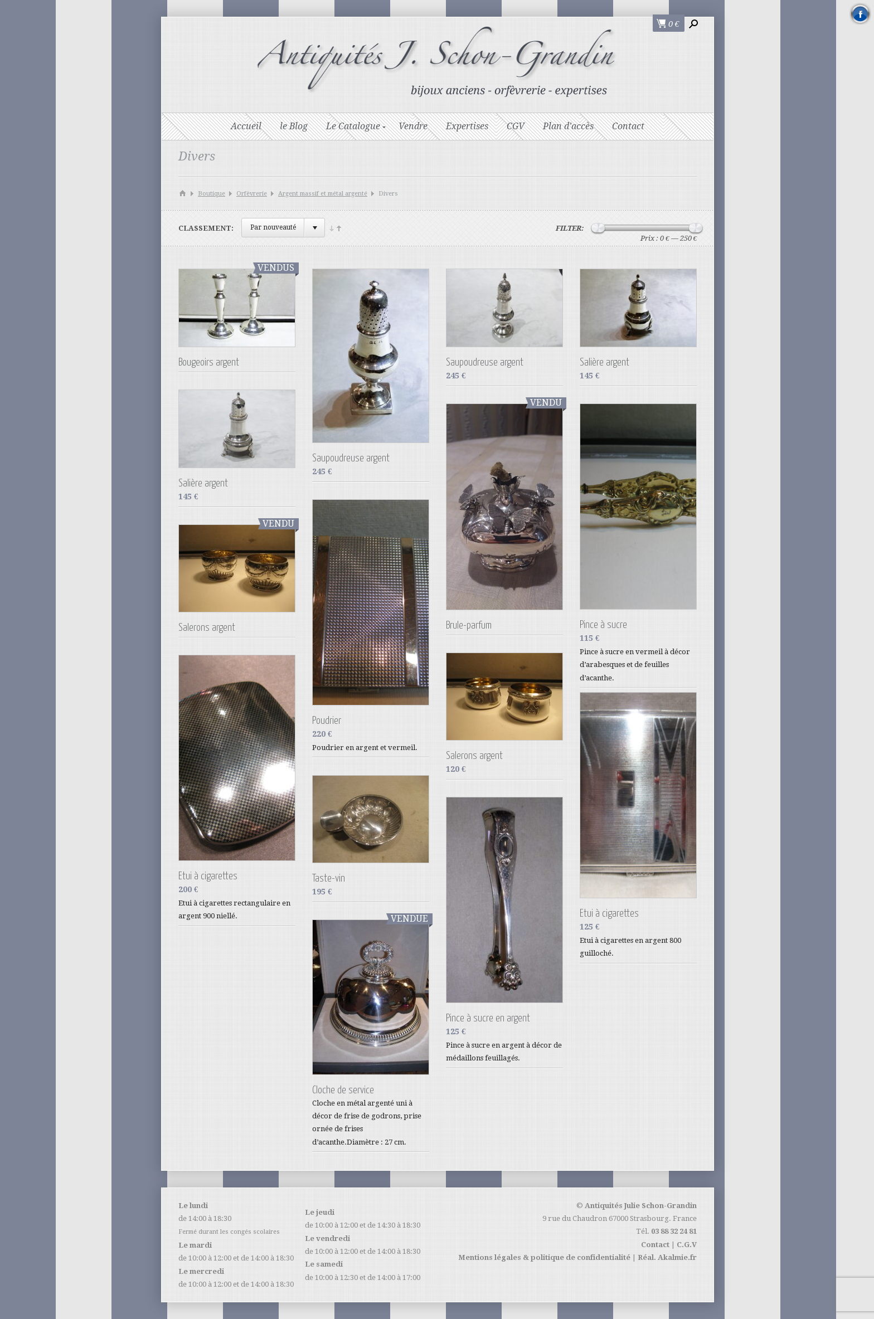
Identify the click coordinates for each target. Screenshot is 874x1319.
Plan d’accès (568, 126)
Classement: (206, 228)
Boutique (211, 193)
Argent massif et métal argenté (322, 193)
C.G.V (687, 1244)
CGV (516, 126)
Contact (628, 126)
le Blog (294, 126)
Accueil (246, 126)
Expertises (467, 126)
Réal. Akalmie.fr (667, 1257)
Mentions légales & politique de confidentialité (544, 1257)
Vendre (413, 126)
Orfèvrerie (251, 193)
